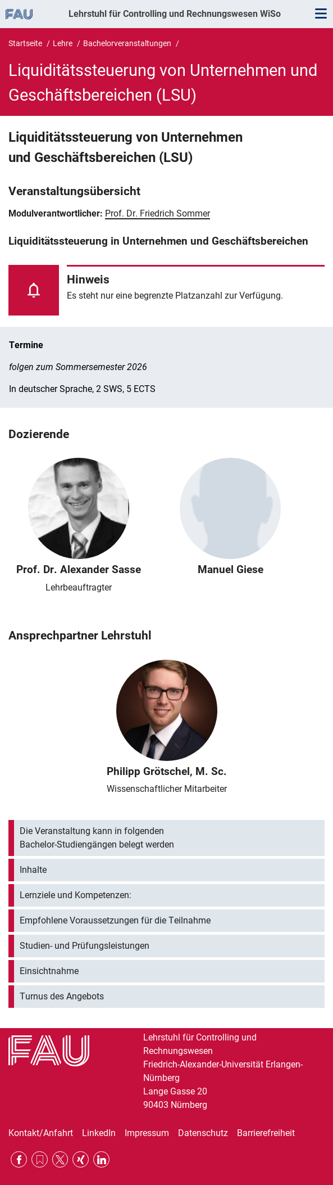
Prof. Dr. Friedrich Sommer (157, 213)
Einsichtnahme (49, 971)
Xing (80, 1159)
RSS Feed (39, 1159)
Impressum (147, 1133)
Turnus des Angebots (62, 996)
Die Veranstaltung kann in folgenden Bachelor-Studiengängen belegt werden (97, 838)
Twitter (60, 1159)
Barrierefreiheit (266, 1133)
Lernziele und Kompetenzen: (75, 895)
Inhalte (33, 869)
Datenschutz (203, 1133)
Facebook (19, 1159)
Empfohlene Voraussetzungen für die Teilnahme (115, 920)
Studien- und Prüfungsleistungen (84, 945)
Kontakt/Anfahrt (40, 1133)
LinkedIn (99, 1133)
